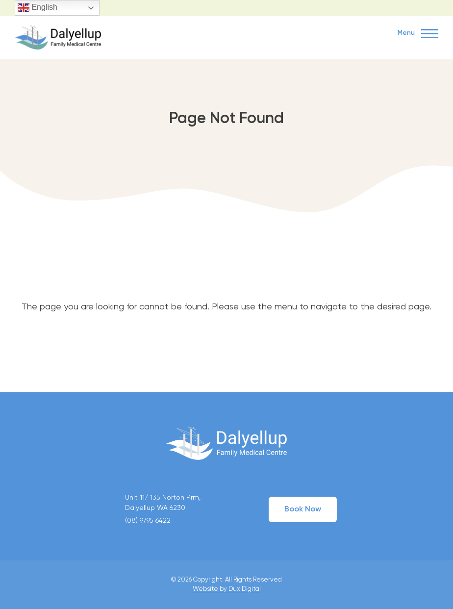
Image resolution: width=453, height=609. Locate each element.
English (37, 8)
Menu (418, 34)
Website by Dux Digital (227, 589)
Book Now (302, 509)
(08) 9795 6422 (148, 520)
